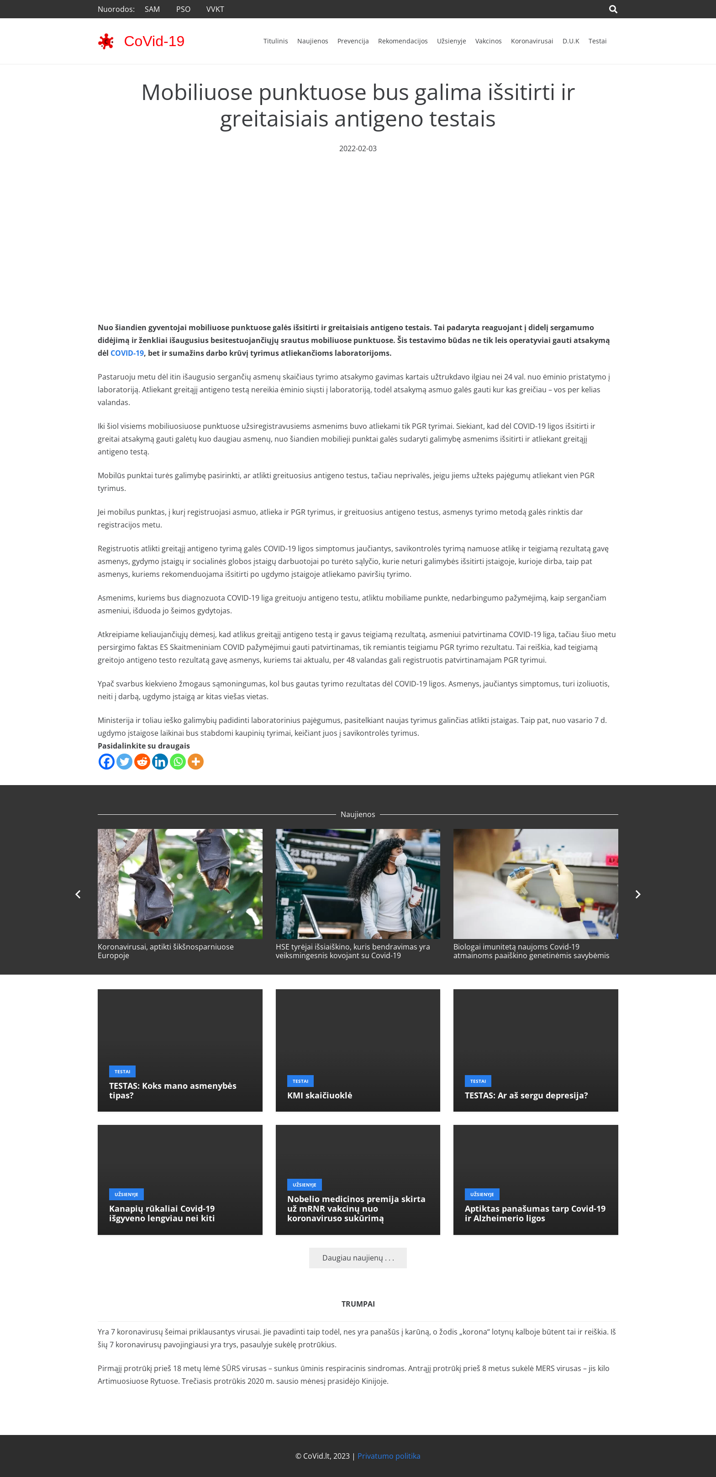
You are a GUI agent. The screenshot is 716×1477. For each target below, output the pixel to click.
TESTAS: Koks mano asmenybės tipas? (173, 1090)
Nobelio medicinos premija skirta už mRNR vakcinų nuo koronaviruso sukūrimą (356, 1208)
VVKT (215, 9)
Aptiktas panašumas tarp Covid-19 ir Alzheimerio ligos (535, 1213)
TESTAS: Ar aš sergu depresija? (526, 1095)
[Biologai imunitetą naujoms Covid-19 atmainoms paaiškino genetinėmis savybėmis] (535, 835)
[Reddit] (142, 762)
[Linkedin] (160, 762)
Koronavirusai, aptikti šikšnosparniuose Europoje (166, 951)
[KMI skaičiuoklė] (358, 996)
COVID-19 (127, 353)
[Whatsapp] (178, 762)
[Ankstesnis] (78, 894)
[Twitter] (124, 762)
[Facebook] (107, 762)
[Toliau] (637, 894)
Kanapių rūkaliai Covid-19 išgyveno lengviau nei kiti (162, 1213)
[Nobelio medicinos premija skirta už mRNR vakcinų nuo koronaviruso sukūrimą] (358, 1131)
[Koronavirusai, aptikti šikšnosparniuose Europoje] (180, 835)
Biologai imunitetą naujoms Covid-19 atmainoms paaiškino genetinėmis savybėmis (531, 951)
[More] (196, 762)
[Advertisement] (358, 223)
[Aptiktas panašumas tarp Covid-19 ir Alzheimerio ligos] (535, 1131)
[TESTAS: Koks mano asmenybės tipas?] (180, 996)
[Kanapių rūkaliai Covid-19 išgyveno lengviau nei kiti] (180, 1131)
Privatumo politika (389, 1456)
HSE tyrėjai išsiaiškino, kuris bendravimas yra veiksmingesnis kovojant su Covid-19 (353, 951)
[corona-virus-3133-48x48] (106, 41)
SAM (152, 9)
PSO (183, 9)
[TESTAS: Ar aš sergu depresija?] (535, 996)
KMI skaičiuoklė (320, 1095)
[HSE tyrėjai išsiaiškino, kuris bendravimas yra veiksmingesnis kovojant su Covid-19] (358, 835)
